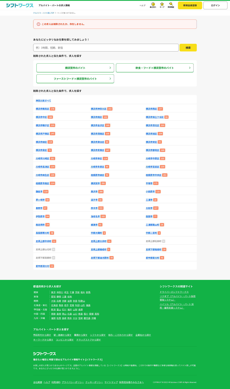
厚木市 (94, 208)
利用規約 (55, 382)
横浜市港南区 (97, 133)
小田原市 (150, 191)
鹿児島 (87, 318)
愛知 (53, 296)
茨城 (77, 292)
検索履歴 (171, 7)
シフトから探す (98, 334)
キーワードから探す (43, 339)
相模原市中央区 (153, 175)
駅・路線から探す (63, 334)
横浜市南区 (96, 117)
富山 (59, 309)
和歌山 (81, 300)
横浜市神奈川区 (99, 108)
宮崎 (80, 318)
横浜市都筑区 (152, 150)
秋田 (77, 305)
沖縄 (93, 318)
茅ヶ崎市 (40, 199)
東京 (53, 292)
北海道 (54, 305)
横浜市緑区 (41, 141)
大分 (75, 318)
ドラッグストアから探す (88, 339)
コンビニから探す (65, 339)
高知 (97, 313)
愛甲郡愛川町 (152, 257)
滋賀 (69, 300)
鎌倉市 (39, 191)
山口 (75, 313)
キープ (162, 7)
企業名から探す (143, 334)
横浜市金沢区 (97, 125)
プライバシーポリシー (73, 382)
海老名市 (95, 216)
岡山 (64, 313)
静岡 (59, 296)
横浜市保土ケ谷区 (155, 117)
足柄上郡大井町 (99, 241)
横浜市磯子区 (42, 125)
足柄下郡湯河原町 (100, 257)
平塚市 (149, 183)
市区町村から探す (42, 334)
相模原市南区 (42, 183)
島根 (59, 313)
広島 (69, 313)
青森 (61, 305)
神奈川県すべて (43, 100)
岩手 (66, 305)
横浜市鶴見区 (42, 108)
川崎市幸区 (96, 158)
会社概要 (37, 382)
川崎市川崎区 (42, 158)
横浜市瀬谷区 (97, 141)
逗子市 (94, 199)
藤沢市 (94, 191)
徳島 (80, 313)
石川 (64, 309)
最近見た (153, 7)
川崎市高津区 (42, 166)
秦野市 (39, 208)
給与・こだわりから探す (120, 334)
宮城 (72, 305)
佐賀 (59, 318)
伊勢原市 (40, 216)
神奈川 (60, 292)
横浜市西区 (151, 108)
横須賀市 (95, 183)
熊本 (69, 318)
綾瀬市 (94, 224)
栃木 (82, 292)
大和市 (149, 208)
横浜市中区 (41, 117)
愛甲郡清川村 (42, 266)
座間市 (149, 216)
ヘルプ (142, 5)
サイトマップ (111, 382)
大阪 (53, 300)
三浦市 (149, 199)
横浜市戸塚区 (42, 133)
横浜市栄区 (151, 141)
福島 (88, 305)
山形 (82, 305)
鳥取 (53, 313)
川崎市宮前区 (152, 166)
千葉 (72, 292)
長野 (80, 309)
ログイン (215, 5)
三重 (64, 296)
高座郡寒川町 (42, 232)
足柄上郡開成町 (99, 249)
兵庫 (59, 300)
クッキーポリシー (94, 382)
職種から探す (81, 334)
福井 (69, 309)
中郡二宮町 (151, 232)
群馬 (88, 292)
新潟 (53, 309)
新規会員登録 (190, 5)
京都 (64, 300)
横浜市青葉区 (97, 150)
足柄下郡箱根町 (153, 249)
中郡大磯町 (96, 232)
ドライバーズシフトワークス (174, 291)
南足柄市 (40, 224)
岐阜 (69, 296)
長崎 (64, 318)
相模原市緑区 (97, 175)
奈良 (75, 300)
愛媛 (91, 313)
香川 (86, 313)
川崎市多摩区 (97, 166)
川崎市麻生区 (42, 175)
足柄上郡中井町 (43, 241)
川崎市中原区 (152, 158)
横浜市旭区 (151, 133)
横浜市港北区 (152, 125)
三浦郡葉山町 (152, 224)
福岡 (53, 318)
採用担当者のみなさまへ (131, 382)
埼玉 (66, 292)
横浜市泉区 (41, 150)
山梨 (75, 309)
